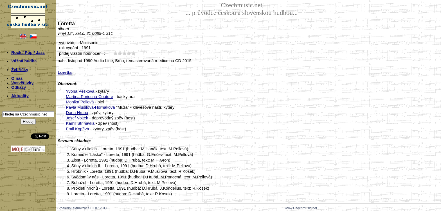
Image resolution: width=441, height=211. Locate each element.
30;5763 (124, 53)
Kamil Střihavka (80, 123)
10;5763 (115, 53)
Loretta (65, 72)
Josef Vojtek (77, 118)
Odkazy (18, 87)
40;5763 (129, 53)
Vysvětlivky (22, 83)
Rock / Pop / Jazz (28, 52)
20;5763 (120, 53)
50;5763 (133, 53)
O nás (17, 78)
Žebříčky (19, 69)
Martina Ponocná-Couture (89, 96)
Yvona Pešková (80, 91)
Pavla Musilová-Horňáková (90, 107)
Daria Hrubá (77, 112)
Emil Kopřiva (77, 129)
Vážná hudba (24, 61)
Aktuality (20, 96)
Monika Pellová (80, 102)
